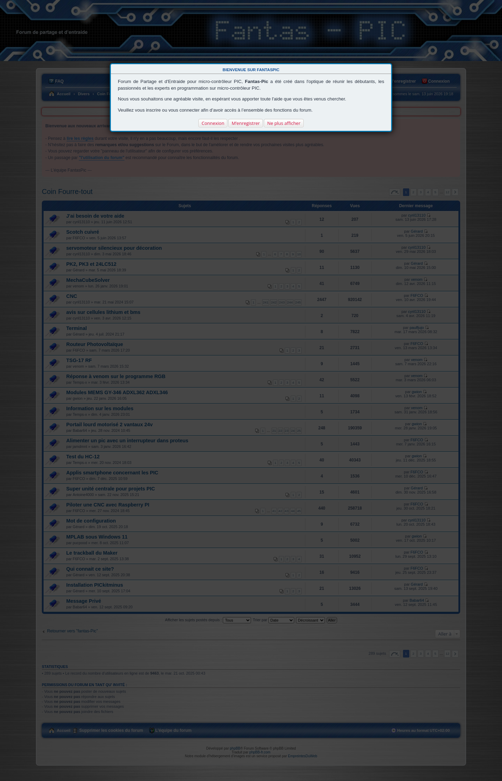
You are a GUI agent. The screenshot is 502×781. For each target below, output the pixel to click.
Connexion (212, 123)
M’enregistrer (245, 123)
